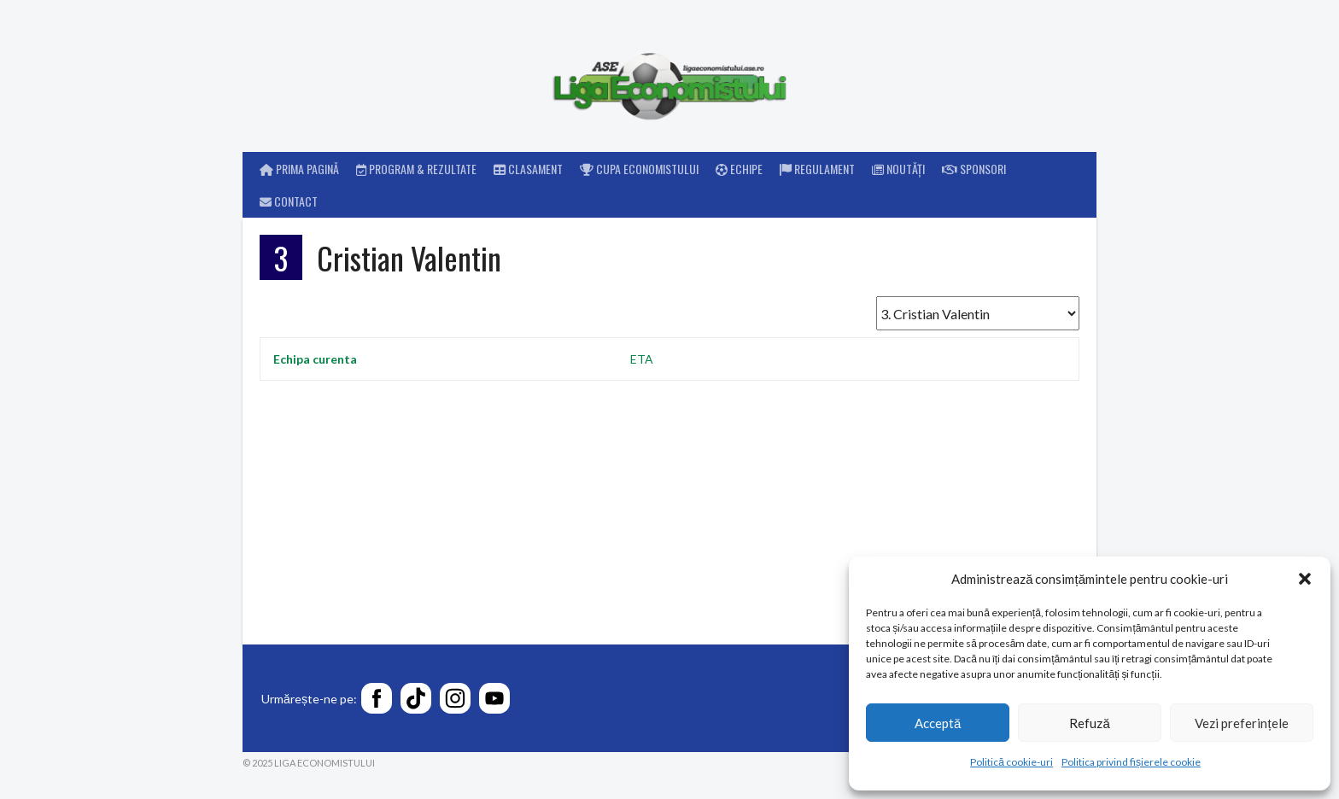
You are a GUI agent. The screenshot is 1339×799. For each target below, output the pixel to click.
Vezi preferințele (1241, 723)
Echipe (739, 169)
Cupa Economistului (639, 169)
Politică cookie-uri (1011, 761)
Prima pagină (299, 169)
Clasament (528, 169)
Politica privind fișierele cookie (1131, 761)
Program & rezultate (416, 169)
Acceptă (938, 723)
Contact (289, 201)
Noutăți (898, 169)
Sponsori (974, 169)
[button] (1304, 578)
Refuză (1089, 723)
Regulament (817, 169)
